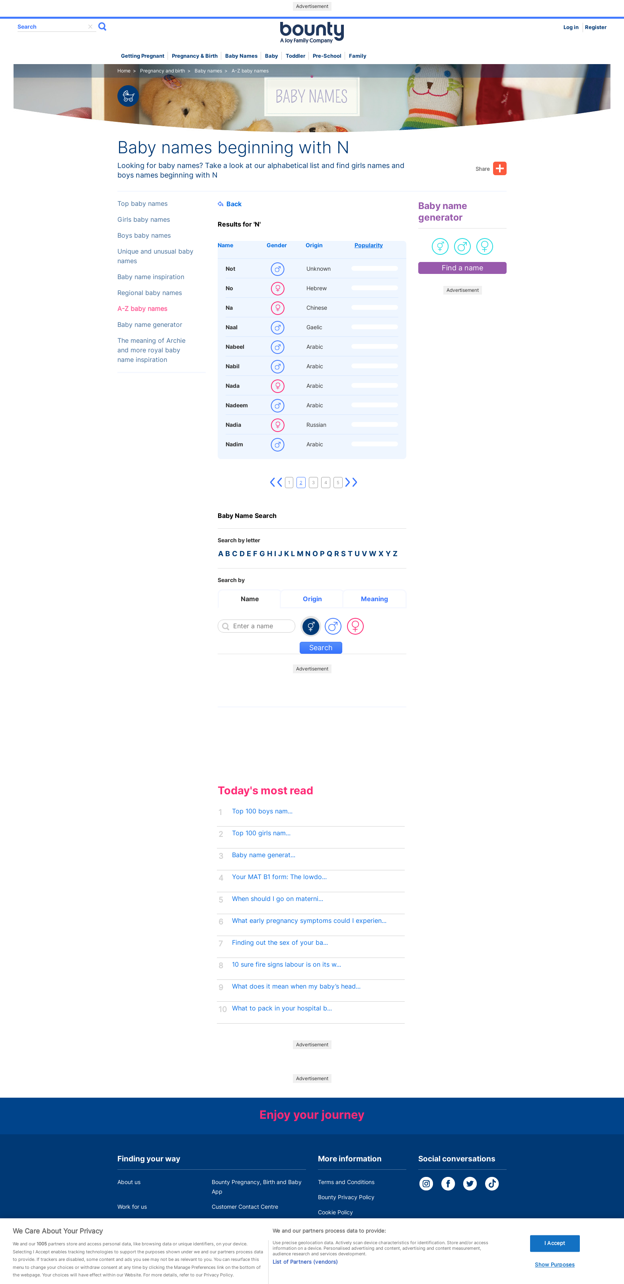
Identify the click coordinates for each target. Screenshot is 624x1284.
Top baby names (142, 203)
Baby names (241, 56)
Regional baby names (149, 293)
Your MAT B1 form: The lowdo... (279, 877)
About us (128, 1181)
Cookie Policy (335, 1212)
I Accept (554, 1255)
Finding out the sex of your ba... (280, 942)
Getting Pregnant (142, 56)
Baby (271, 56)
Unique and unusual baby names (155, 256)
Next (347, 483)
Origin (314, 245)
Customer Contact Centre (245, 1206)
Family (358, 56)
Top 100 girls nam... (261, 833)
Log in (571, 27)
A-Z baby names (142, 309)
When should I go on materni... (277, 899)
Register (595, 27)
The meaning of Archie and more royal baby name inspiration (151, 350)
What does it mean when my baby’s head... (296, 986)
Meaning (374, 599)
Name (225, 245)
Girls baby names (143, 219)
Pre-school (327, 56)
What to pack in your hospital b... (282, 1008)
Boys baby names (144, 235)
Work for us (132, 1206)
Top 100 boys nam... (262, 811)
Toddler (295, 56)
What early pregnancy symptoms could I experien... (309, 920)
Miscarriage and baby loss (246, 1221)
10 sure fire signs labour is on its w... (286, 964)
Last (355, 483)
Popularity (369, 245)
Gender (277, 245)
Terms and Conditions (346, 1181)
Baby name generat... (263, 855)
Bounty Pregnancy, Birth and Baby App (257, 1186)
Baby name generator (149, 324)
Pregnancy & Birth (195, 56)
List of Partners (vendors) (305, 1273)
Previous (279, 483)
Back (230, 204)
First (272, 483)
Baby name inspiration (150, 277)
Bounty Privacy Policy (346, 1197)
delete (90, 27)
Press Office (133, 1221)
